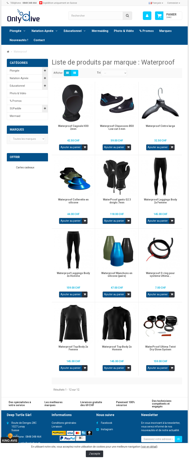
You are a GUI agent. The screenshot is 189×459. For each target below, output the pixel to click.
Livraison (57, 423)
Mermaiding (100, 31)
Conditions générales (64, 420)
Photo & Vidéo (124, 31)
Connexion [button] (173, 3)
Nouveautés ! (19, 40)
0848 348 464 (33, 433)
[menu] (147, 15)
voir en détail (149, 446)
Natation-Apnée (43, 31)
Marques (165, 31)
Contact (39, 40)
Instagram (107, 426)
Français (156, 3)
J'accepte (94, 453)
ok (178, 436)
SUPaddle (15, 108)
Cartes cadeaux (25, 167)
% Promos (146, 31)
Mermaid (15, 116)
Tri (99, 72)
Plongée (15, 31)
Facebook (106, 420)
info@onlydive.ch (30, 440)
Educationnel (73, 31)
